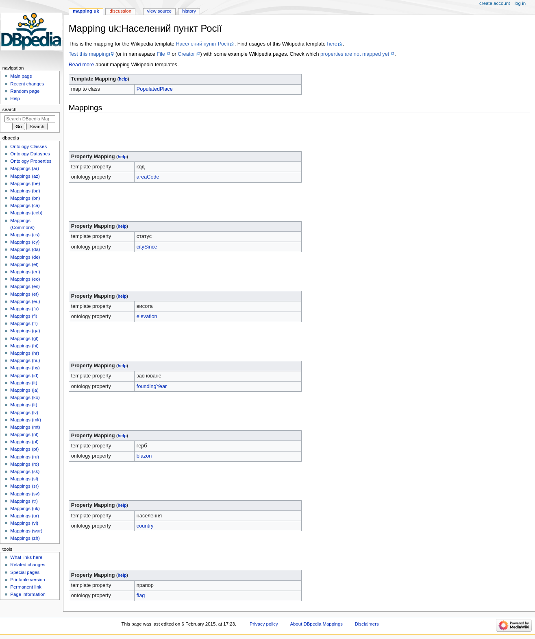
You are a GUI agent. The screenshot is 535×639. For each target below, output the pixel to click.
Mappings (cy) (24, 242)
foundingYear (152, 386)
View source (159, 11)
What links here (26, 557)
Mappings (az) (25, 176)
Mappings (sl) (24, 478)
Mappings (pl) (24, 441)
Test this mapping (89, 54)
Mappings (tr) (23, 501)
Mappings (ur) (24, 515)
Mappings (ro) (24, 464)
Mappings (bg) (25, 190)
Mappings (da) (25, 249)
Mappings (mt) (25, 427)
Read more (81, 65)
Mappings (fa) (24, 308)
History (189, 11)
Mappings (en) (25, 271)
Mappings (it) (23, 382)
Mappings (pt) (24, 449)
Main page (21, 76)
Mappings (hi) (24, 345)
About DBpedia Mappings (316, 624)
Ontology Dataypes (30, 153)
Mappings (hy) (25, 367)
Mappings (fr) (23, 323)
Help (15, 98)
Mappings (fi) (23, 316)
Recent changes (27, 83)
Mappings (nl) (24, 434)
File (161, 54)
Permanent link (25, 586)
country (145, 526)
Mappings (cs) (24, 234)
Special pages (24, 572)
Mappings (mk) (25, 419)
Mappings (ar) (24, 168)
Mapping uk (86, 11)
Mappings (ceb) (26, 212)
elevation (147, 316)
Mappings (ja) (24, 390)
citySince (147, 247)
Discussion (120, 11)
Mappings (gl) (24, 338)
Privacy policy (264, 624)
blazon (144, 456)
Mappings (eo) (25, 279)
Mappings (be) (25, 183)
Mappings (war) (26, 530)
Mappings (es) (25, 286)
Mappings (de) (25, 257)
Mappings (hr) (24, 353)
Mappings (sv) (24, 493)
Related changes (27, 564)
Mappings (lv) (24, 412)
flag (141, 595)
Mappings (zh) (25, 538)
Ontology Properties (30, 161)
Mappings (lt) (23, 404)
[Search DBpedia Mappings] (29, 118)
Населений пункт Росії (202, 44)
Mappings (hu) (25, 360)
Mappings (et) (24, 294)
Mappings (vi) (24, 523)
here (332, 44)
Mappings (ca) (25, 205)
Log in (520, 3)
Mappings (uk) (25, 508)
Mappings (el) (24, 264)
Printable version (27, 579)
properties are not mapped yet (354, 54)
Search (9, 109)
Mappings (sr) (24, 486)
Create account (494, 3)
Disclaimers (367, 624)
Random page (24, 91)
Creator (186, 54)
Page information (28, 594)
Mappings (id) (24, 375)
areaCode (148, 177)
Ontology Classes (28, 146)
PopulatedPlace (155, 89)
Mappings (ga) (25, 330)
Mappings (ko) (25, 397)
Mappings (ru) (24, 456)
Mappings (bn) (25, 198)
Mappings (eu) (25, 301)
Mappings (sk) (24, 471)
